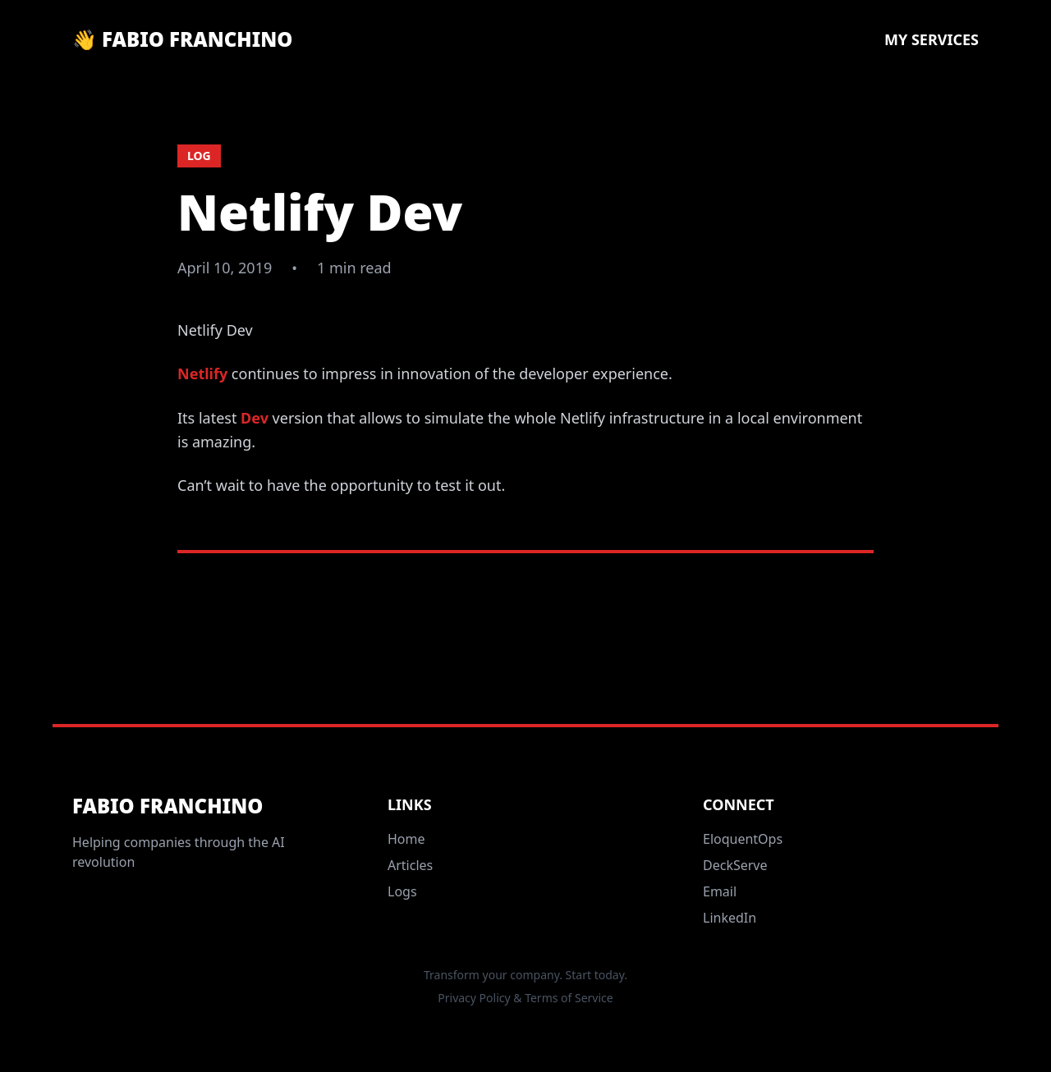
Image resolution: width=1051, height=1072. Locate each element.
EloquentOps (743, 839)
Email (720, 891)
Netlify (202, 373)
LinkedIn (729, 918)
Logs (402, 891)
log (199, 155)
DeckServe (735, 865)
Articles (410, 865)
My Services (931, 39)
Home (406, 839)
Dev (254, 418)
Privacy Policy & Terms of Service (525, 998)
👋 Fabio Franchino (182, 39)
